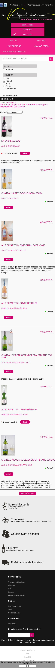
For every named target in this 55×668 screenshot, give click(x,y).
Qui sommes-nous (14, 606)
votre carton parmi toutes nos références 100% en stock (31, 520)
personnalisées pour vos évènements (19, 549)
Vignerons (12, 624)
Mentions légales (14, 613)
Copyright (27, 657)
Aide (27, 654)
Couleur (8, 75)
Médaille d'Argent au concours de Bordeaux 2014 (23, 379)
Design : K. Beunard (27, 660)
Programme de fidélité (16, 595)
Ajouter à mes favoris (27, 650)
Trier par (3, 112)
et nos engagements (18, 506)
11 (46, 170)
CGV (10, 610)
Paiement (11, 585)
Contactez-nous (16, 5)
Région (7, 66)
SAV (9, 589)
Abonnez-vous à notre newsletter (40, 5)
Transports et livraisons (16, 582)
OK (27, 666)
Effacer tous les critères (10, 95)
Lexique (11, 592)
